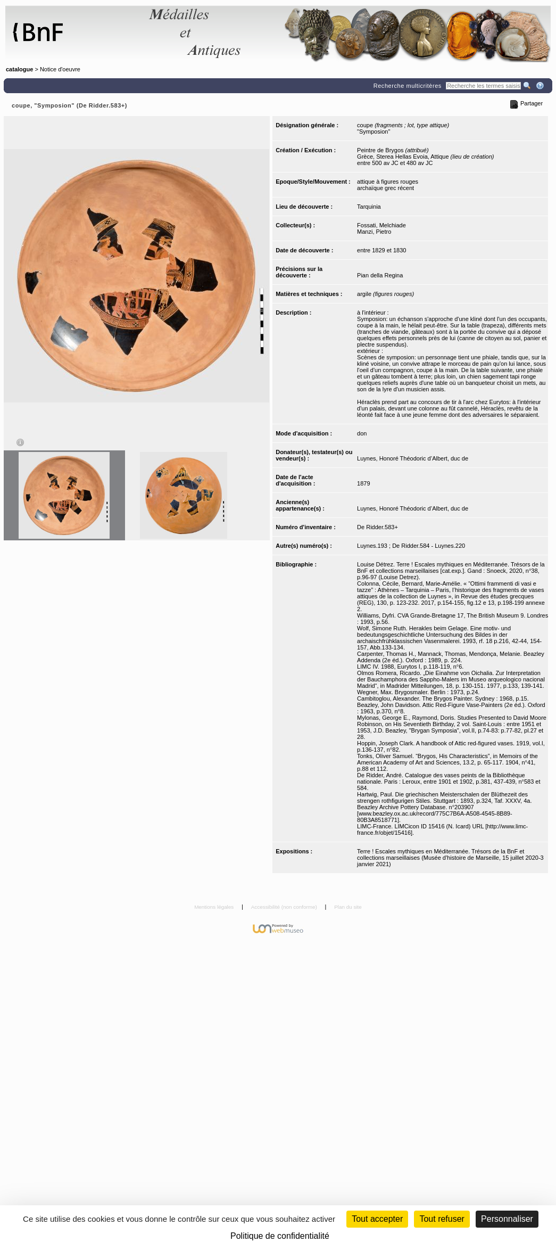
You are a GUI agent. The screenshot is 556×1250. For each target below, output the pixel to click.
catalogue (19, 69)
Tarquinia (369, 206)
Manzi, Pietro (374, 231)
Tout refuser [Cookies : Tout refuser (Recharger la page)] (441, 1218)
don (362, 433)
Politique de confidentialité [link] (279, 1235)
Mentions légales (214, 907)
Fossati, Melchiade (381, 225)
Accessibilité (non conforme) (285, 907)
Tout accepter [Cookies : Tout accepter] (377, 1218)
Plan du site (348, 907)
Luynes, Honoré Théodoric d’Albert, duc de (412, 458)
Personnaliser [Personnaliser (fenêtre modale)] (507, 1218)
